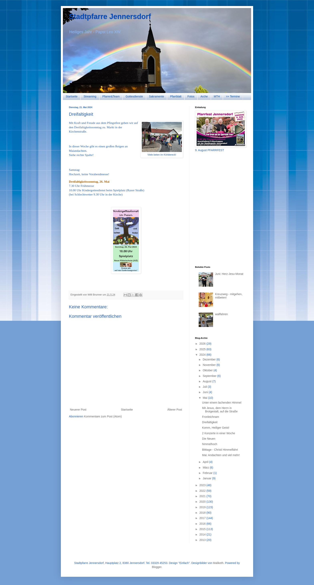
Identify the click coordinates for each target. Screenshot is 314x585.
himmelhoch (209, 444)
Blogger (156, 567)
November (209, 364)
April (206, 462)
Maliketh (218, 563)
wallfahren (221, 314)
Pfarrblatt (175, 96)
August (207, 381)
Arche (204, 96)
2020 (202, 501)
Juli (205, 386)
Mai (205, 397)
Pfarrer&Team (111, 96)
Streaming (90, 96)
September (210, 376)
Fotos (190, 96)
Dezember (209, 359)
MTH (217, 96)
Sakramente (156, 96)
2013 (202, 539)
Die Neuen (208, 438)
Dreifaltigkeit (209, 422)
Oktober (208, 370)
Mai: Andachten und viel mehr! (221, 455)
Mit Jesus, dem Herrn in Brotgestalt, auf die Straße (220, 409)
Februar (208, 473)
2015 (202, 529)
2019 (202, 507)
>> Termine (233, 96)
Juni (206, 392)
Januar (207, 478)
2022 (202, 490)
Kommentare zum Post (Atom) (103, 416)
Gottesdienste (134, 96)
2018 (202, 512)
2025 (202, 349)
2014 (202, 534)
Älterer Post (174, 409)
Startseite (71, 96)
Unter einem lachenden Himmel (221, 402)
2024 (202, 354)
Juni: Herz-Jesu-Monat (229, 273)
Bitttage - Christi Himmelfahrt (220, 449)
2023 (202, 485)
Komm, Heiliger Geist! (215, 427)
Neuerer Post (78, 409)
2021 (202, 496)
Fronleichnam (210, 416)
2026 (202, 343)
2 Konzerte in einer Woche (218, 433)
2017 (202, 518)
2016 (202, 523)
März (206, 467)
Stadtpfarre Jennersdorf (110, 16)
